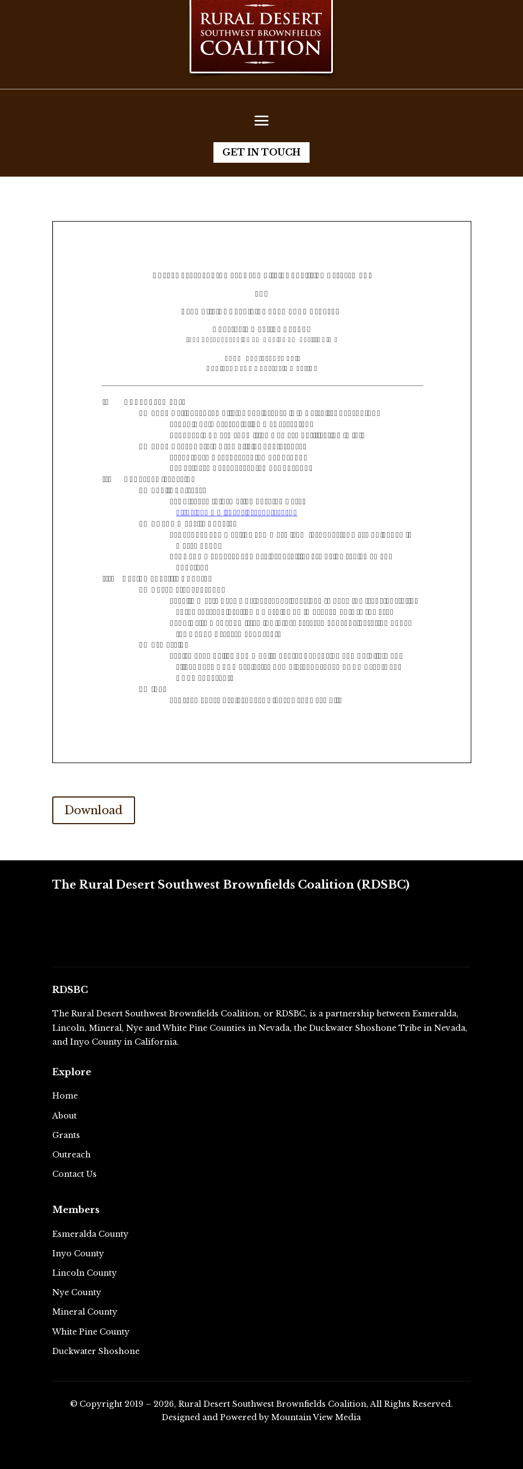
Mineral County (84, 1312)
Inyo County (78, 1254)
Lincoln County (84, 1273)
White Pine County (90, 1332)
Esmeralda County (90, 1234)
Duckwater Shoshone (96, 1351)
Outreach (71, 1155)
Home (65, 1096)
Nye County (76, 1292)
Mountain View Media (316, 1417)
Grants (66, 1135)
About (64, 1116)
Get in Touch (261, 152)
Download (93, 810)
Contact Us (74, 1174)
